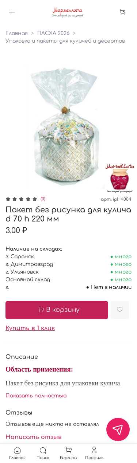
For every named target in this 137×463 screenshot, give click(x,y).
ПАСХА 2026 (53, 33)
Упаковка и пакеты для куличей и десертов (65, 41)
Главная (16, 33)
